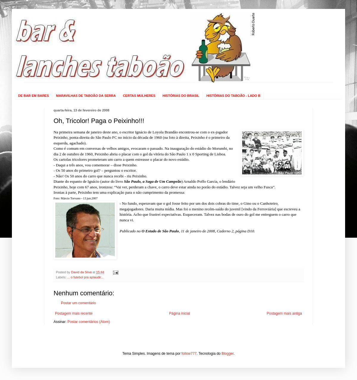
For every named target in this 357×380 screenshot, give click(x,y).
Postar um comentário (78, 303)
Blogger (228, 353)
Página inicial (179, 313)
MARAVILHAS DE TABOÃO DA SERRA (86, 95)
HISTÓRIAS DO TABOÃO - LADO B (233, 95)
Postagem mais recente (74, 313)
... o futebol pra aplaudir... (85, 277)
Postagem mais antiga (284, 313)
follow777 (189, 353)
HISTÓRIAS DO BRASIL (180, 95)
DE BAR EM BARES (33, 95)
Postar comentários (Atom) (89, 322)
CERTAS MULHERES (139, 95)
